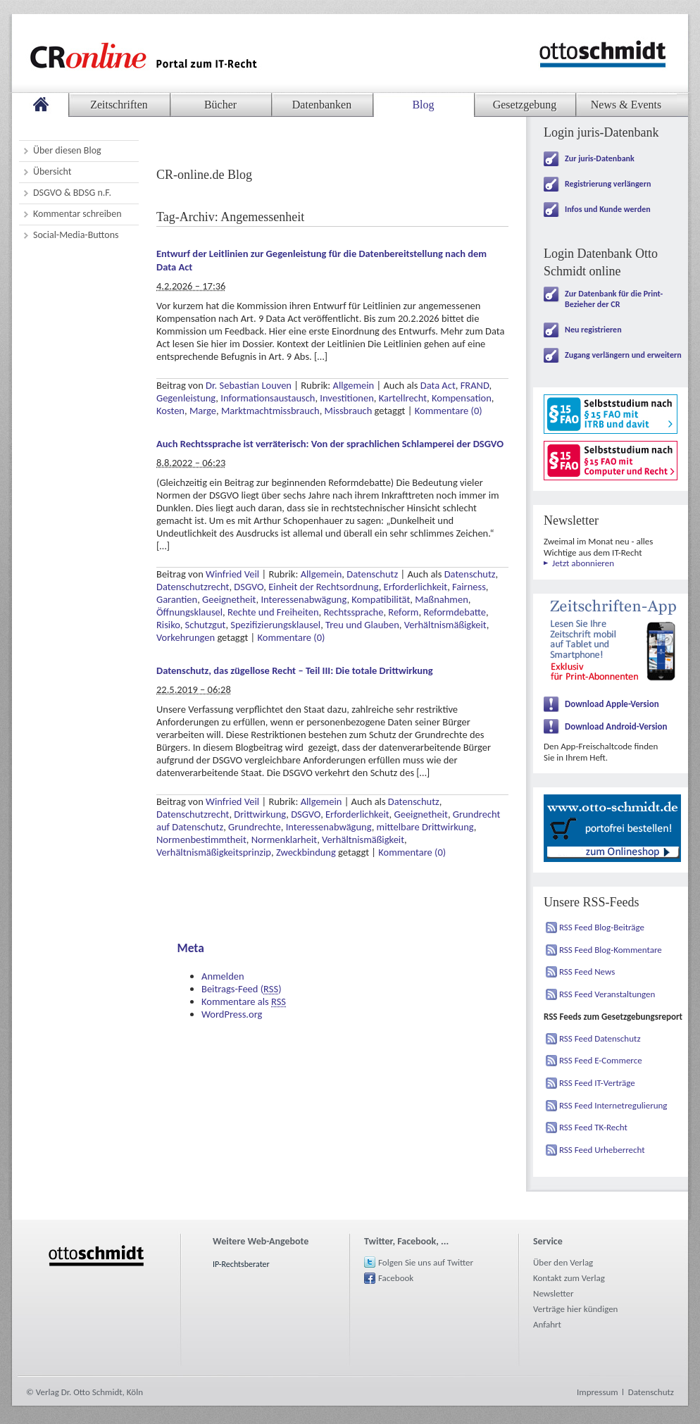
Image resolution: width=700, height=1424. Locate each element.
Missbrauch (349, 410)
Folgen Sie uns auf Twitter (425, 1262)
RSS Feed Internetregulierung (613, 1105)
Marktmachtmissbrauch (270, 410)
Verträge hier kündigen (575, 1309)
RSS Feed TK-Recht (593, 1127)
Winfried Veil (232, 574)
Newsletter (553, 1293)
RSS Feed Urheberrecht (602, 1149)
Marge (202, 410)
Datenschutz (372, 574)
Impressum (597, 1392)
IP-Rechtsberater (241, 1264)
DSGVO (248, 586)
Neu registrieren (593, 330)
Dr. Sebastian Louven (249, 385)
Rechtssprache (353, 612)
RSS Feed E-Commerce (600, 1060)
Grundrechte (254, 826)
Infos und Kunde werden (608, 209)
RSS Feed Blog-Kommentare (610, 949)
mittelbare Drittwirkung (425, 826)
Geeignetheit (229, 599)
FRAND (475, 385)
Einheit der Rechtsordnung (323, 586)
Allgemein (354, 385)
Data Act (438, 385)
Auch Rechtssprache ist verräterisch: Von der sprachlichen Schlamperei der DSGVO (330, 443)
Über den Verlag (563, 1262)
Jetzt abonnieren (583, 563)
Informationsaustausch (267, 398)
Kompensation (462, 398)
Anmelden (222, 976)
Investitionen (346, 398)
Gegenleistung (185, 398)
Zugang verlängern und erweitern (623, 355)
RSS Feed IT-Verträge (597, 1083)
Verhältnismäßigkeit (445, 624)
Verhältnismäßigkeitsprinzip (213, 852)
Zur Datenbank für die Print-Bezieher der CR (614, 299)
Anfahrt (547, 1324)
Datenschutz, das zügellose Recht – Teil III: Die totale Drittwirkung (294, 670)
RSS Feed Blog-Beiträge (601, 927)
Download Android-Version (616, 726)
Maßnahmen (441, 599)
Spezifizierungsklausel (275, 624)
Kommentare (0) (448, 410)
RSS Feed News (587, 971)
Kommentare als (243, 1001)
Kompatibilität (380, 599)
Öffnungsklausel (189, 612)
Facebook (395, 1278)
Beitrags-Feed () (241, 988)
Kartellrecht (403, 398)
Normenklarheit (284, 839)
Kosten (170, 410)
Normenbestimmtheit (201, 839)
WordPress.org (231, 1014)
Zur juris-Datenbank (600, 158)
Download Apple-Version (612, 704)
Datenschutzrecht (192, 586)
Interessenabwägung (303, 599)
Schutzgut (205, 624)
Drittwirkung (260, 814)
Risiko (168, 624)
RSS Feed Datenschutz (600, 1038)
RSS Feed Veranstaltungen (607, 994)
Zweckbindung (306, 852)
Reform (403, 612)
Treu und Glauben (362, 624)
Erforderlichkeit (416, 586)
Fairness (469, 586)
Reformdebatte (454, 612)
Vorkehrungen (185, 637)
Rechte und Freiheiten (273, 612)
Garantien (176, 599)
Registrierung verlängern (608, 184)
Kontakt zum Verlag (569, 1278)
